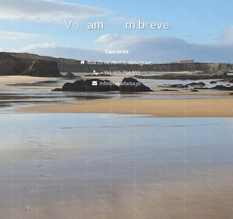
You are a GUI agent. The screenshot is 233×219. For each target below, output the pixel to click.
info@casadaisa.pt (120, 83)
